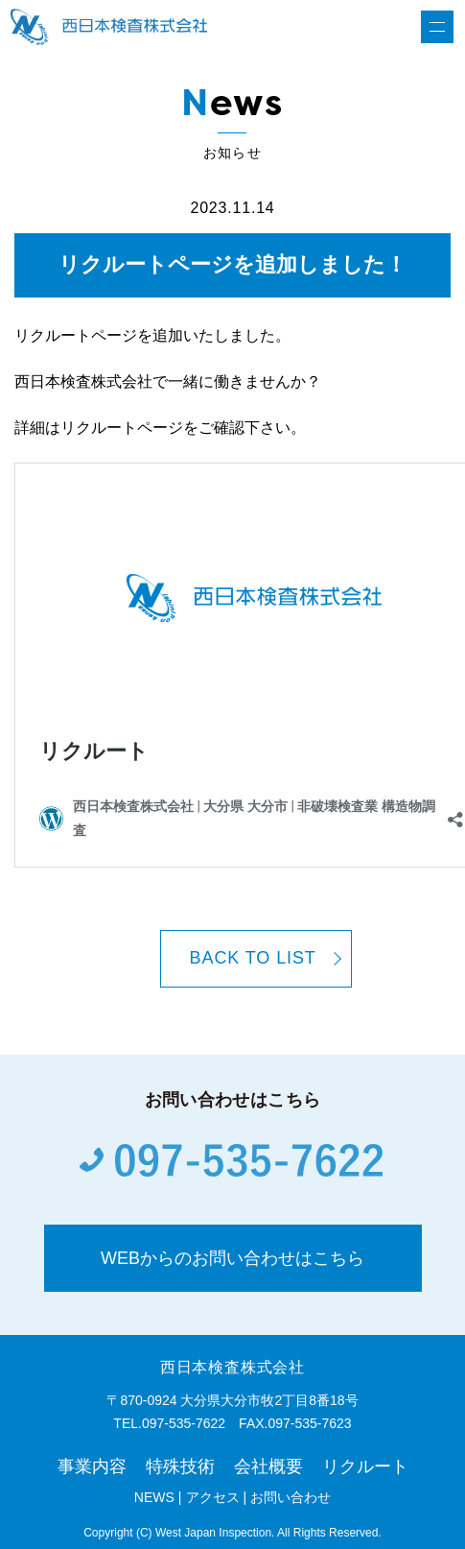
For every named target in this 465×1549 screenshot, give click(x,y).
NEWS (154, 1497)
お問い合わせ (290, 1497)
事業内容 (92, 1466)
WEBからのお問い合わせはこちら (232, 1258)
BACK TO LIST (253, 957)
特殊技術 (180, 1466)
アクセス (213, 1497)
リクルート (365, 1466)
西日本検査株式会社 (232, 1367)
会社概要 (268, 1466)
